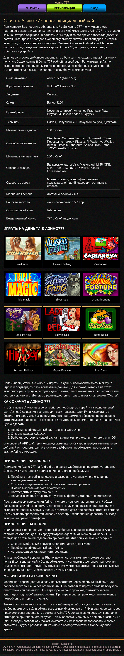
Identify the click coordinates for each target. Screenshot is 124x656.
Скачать (32, 8)
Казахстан (67, 643)
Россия (55, 643)
